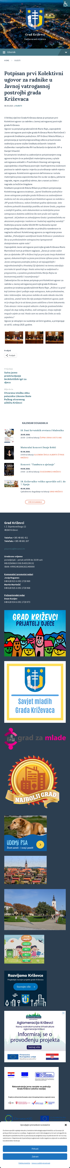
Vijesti (17, 60)
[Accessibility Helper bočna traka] (66, 3)
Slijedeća (8, 389)
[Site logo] (35, 29)
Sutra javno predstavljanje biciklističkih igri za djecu (15, 377)
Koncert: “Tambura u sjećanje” (38, 464)
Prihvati (35, 1148)
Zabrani (35, 1156)
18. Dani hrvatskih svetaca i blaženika (42, 430)
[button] (65, 1125)
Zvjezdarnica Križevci (50, 471)
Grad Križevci (35, 34)
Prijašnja (8, 369)
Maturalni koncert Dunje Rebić (38, 447)
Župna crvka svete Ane (51, 437)
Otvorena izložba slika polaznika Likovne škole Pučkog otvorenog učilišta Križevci (17, 397)
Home (6, 60)
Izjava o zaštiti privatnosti (41, 1163)
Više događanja (35, 502)
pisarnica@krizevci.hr (14, 548)
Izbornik (35, 52)
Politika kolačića (24, 1163)
